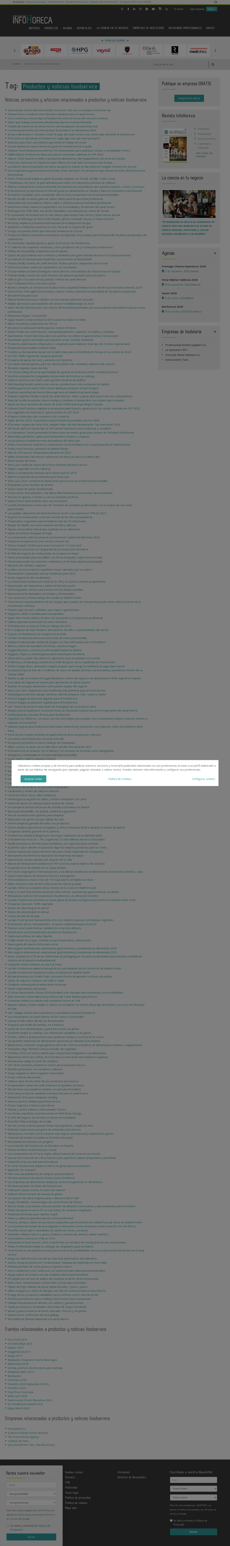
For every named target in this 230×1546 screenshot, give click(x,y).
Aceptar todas (33, 779)
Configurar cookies (203, 779)
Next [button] (215, 50)
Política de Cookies (119, 779)
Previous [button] (15, 50)
